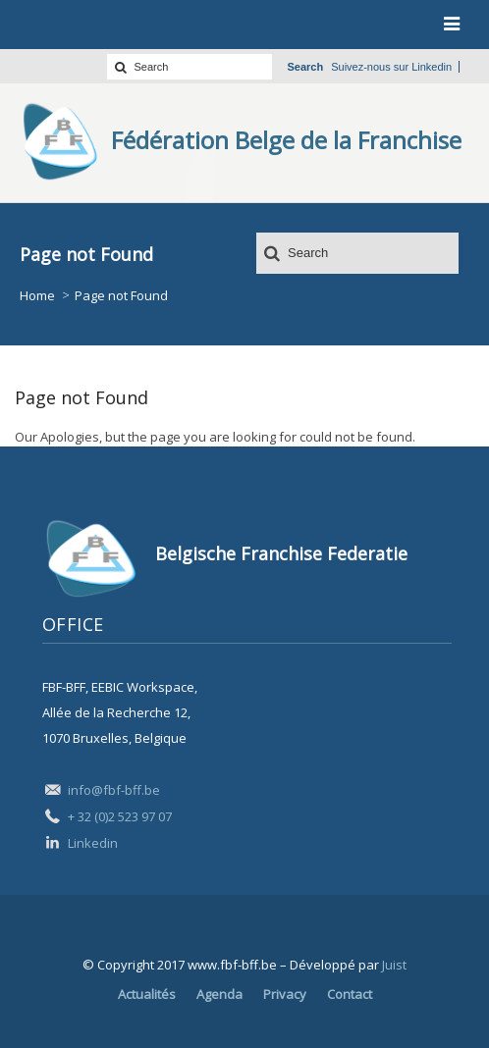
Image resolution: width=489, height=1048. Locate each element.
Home (37, 295)
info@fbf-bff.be (114, 790)
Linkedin (431, 67)
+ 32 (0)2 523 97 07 (120, 816)
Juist (394, 964)
